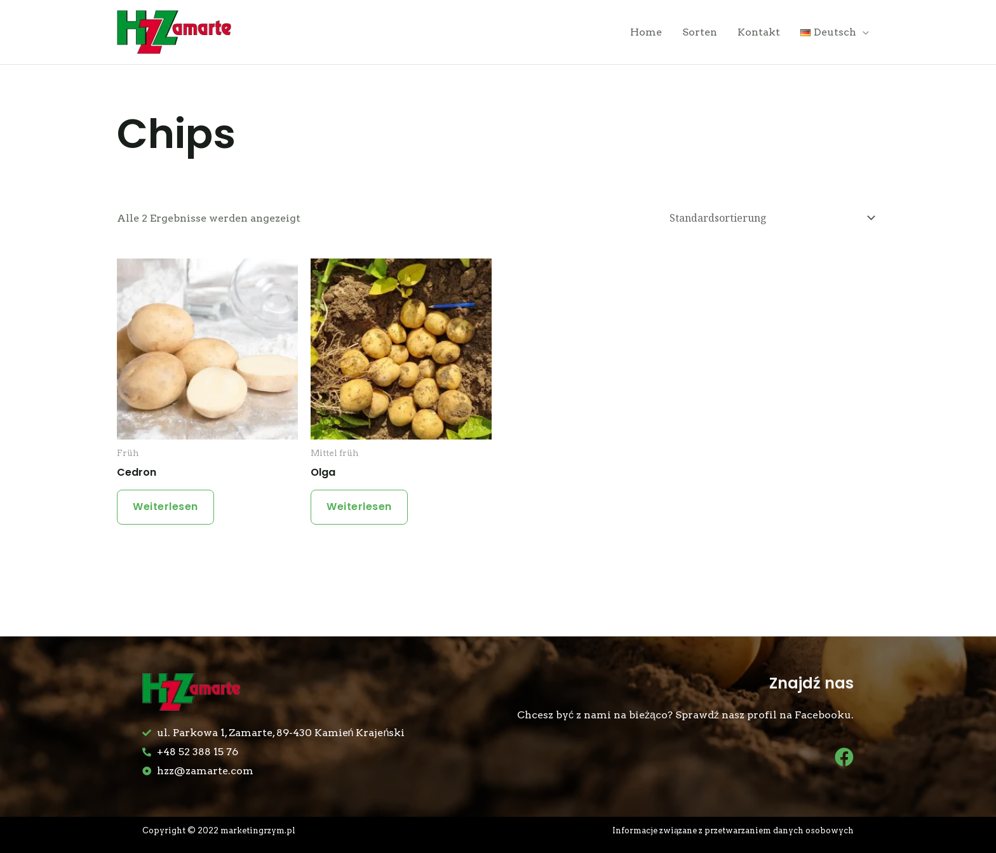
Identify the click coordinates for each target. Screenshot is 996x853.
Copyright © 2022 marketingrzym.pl (218, 830)
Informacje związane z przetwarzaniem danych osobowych (733, 830)
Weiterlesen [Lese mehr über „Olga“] (359, 506)
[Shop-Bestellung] (770, 218)
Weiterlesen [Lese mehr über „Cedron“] (165, 506)
